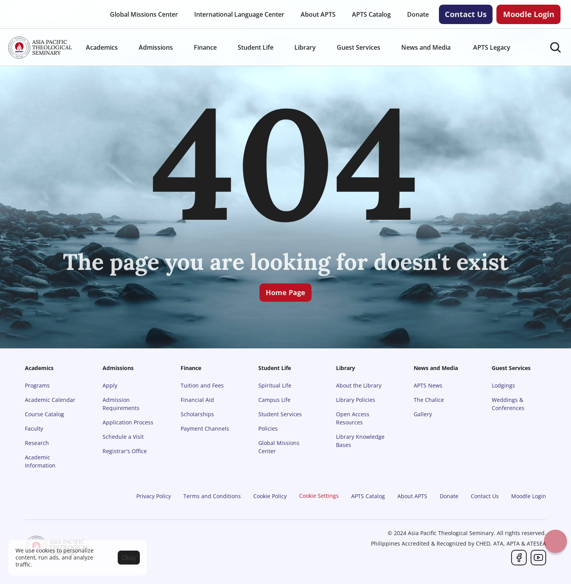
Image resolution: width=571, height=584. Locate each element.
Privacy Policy (153, 496)
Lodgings (503, 385)
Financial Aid (197, 399)
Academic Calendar (50, 399)
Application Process (128, 422)
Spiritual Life (274, 385)
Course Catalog (44, 414)
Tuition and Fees (202, 385)
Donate (449, 496)
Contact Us (485, 496)
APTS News (428, 385)
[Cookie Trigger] (319, 496)
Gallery (423, 414)
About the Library (358, 385)
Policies (268, 428)
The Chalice (429, 399)
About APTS (412, 496)
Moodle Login (528, 496)
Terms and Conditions (212, 496)
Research (37, 443)
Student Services (280, 414)
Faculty (34, 428)
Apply (110, 385)
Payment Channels (205, 428)
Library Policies (355, 399)
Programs (37, 385)
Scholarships (197, 414)
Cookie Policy (270, 496)
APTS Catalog (368, 496)
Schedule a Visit (123, 436)
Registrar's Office (125, 451)
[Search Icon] (555, 47)
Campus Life (274, 399)
